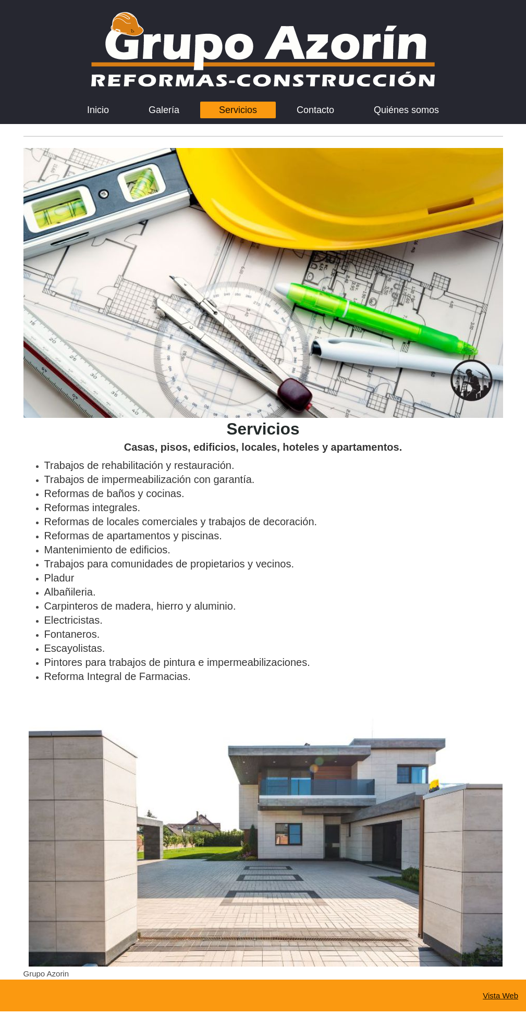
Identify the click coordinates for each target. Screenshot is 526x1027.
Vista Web (500, 995)
